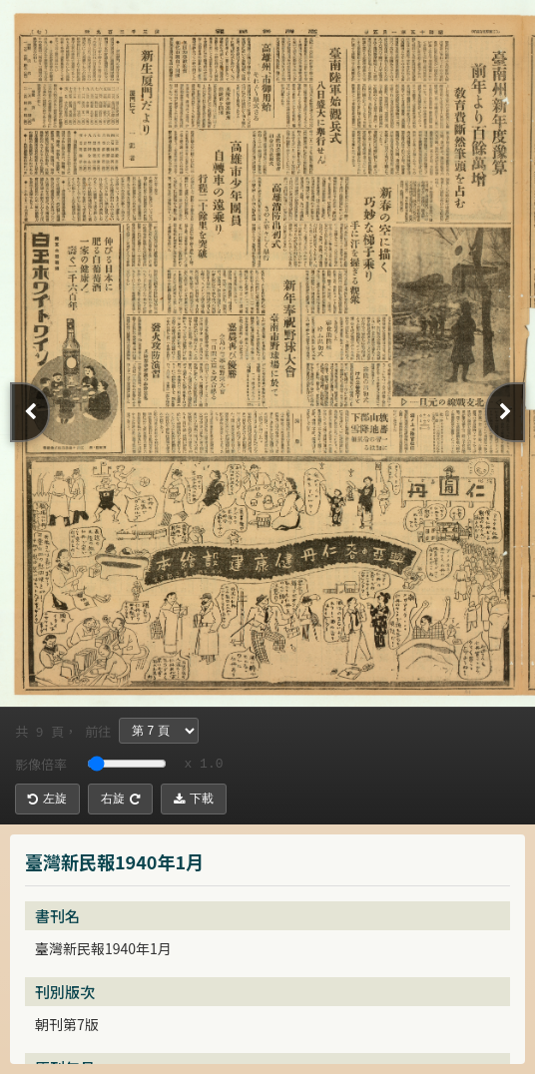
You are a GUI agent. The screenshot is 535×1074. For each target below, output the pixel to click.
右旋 (120, 799)
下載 (194, 799)
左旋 (47, 799)
